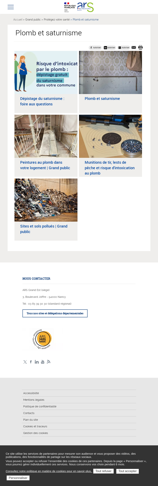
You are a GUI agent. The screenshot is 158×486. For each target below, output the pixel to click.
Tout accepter (127, 471)
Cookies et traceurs (35, 426)
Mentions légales (33, 399)
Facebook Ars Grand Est (31, 362)
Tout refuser (103, 471)
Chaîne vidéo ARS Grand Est (42, 362)
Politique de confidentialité (39, 406)
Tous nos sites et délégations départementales (55, 313)
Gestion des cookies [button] (35, 433)
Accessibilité (31, 393)
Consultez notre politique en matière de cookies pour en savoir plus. (49, 471)
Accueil (17, 19)
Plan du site (30, 419)
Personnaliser (18, 478)
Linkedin (36, 362)
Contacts (28, 413)
